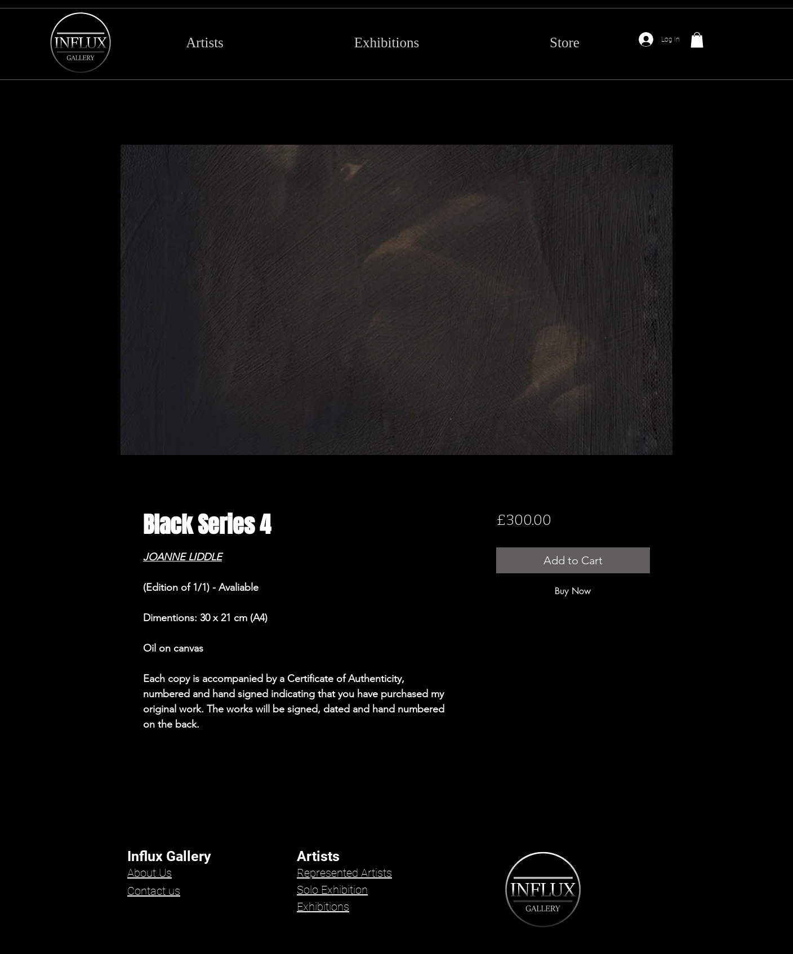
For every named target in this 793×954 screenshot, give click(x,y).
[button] (696, 39)
